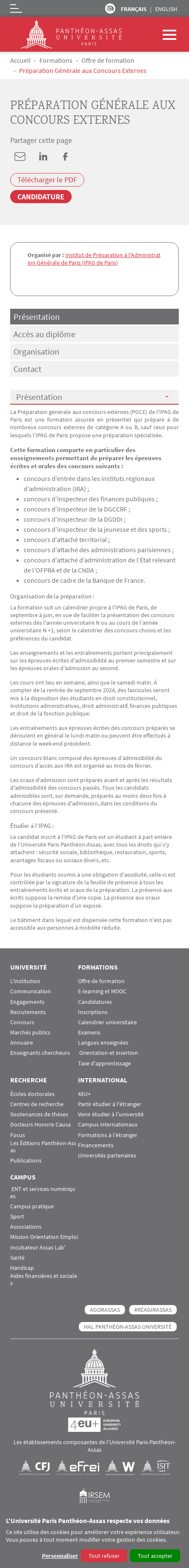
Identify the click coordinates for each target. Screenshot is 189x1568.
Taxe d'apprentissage (104, 1063)
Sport (17, 1216)
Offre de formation (107, 60)
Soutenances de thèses (39, 1114)
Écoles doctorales (32, 1094)
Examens (89, 1032)
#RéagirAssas (153, 1310)
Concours (22, 1022)
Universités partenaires (107, 1155)
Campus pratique (32, 1206)
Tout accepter (155, 1556)
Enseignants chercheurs (40, 1053)
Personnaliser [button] (60, 1556)
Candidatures (95, 1002)
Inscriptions (93, 1012)
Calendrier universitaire (107, 1022)
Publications (26, 1160)
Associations (26, 1226)
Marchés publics (30, 1032)
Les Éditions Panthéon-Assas (43, 1147)
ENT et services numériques (42, 1192)
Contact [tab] (28, 368)
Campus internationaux (107, 1124)
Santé (17, 1257)
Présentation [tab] (37, 316)
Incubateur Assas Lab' (37, 1247)
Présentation (39, 396)
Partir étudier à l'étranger (109, 1104)
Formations (55, 60)
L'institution (25, 981)
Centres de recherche (37, 1104)
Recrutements (28, 1012)
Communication (30, 991)
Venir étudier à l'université (111, 1114)
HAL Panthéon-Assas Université (128, 1327)
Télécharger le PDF (47, 179)
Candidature (40, 196)
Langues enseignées (103, 1042)
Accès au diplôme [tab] (44, 334)
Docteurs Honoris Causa (40, 1124)
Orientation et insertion (108, 1053)
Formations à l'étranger (107, 1135)
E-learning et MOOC (102, 991)
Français (134, 9)
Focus (17, 1135)
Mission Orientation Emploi (44, 1237)
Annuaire (21, 1042)
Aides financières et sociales (43, 1279)
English (166, 9)
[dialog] (94, 1540)
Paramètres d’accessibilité (110, 8)
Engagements (27, 1002)
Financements (96, 1145)
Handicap (22, 1268)
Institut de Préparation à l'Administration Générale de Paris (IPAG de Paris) (94, 258)
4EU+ (84, 1094)
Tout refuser (104, 1556)
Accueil (20, 60)
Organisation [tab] (36, 351)
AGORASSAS (105, 1310)
